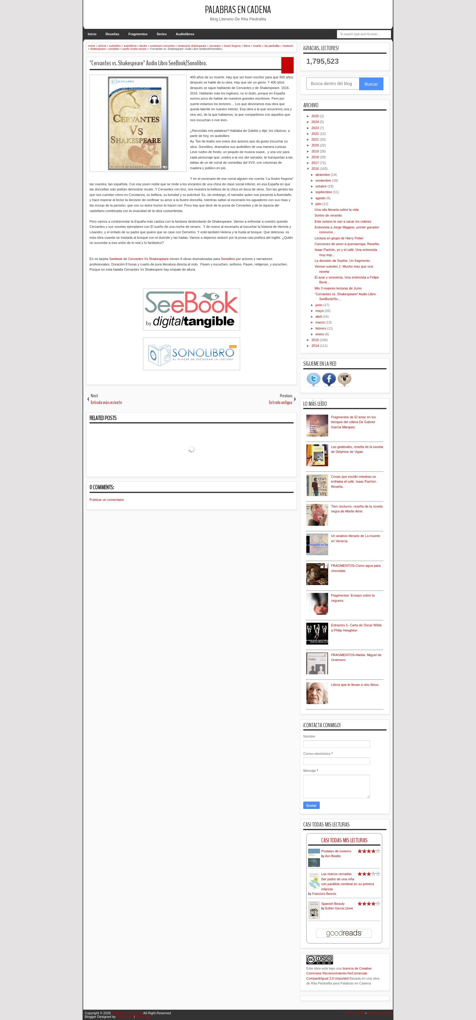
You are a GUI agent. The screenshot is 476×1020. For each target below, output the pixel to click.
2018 (315, 157)
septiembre (324, 192)
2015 (315, 340)
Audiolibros (185, 34)
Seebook (115, 259)
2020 (315, 145)
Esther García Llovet (339, 908)
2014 (315, 345)
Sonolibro (228, 259)
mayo (320, 311)
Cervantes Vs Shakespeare (148, 259)
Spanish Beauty (333, 903)
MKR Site (143, 1016)
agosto (320, 198)
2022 (315, 133)
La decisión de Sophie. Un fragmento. (342, 260)
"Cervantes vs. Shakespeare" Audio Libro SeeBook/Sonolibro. (148, 63)
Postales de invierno (336, 851)
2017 (315, 163)
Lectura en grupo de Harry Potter (338, 238)
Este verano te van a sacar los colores (342, 221)
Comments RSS (379, 1013)
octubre (321, 186)
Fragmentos (138, 34)
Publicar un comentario (107, 499)
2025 (315, 116)
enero (320, 334)
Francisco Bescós (324, 893)
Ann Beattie (333, 856)
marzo (320, 322)
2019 (315, 151)
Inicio (92, 34)
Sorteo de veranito (328, 215)
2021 (315, 139)
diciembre (323, 174)
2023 (315, 128)
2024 (315, 122)
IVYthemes (125, 1016)
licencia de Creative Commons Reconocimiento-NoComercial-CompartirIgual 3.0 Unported (339, 973)
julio (318, 204)
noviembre (323, 180)
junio (319, 305)
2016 (315, 168)
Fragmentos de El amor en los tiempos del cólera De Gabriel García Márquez (353, 422)
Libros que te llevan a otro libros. (355, 684)
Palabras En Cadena (238, 10)
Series (162, 34)
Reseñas (112, 34)
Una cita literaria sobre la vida (336, 209)
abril (319, 316)
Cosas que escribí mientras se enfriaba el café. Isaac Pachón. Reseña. (354, 481)
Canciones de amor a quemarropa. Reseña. (346, 244)
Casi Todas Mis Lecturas (344, 840)
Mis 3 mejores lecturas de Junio (338, 288)
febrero (321, 328)
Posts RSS (356, 1013)
